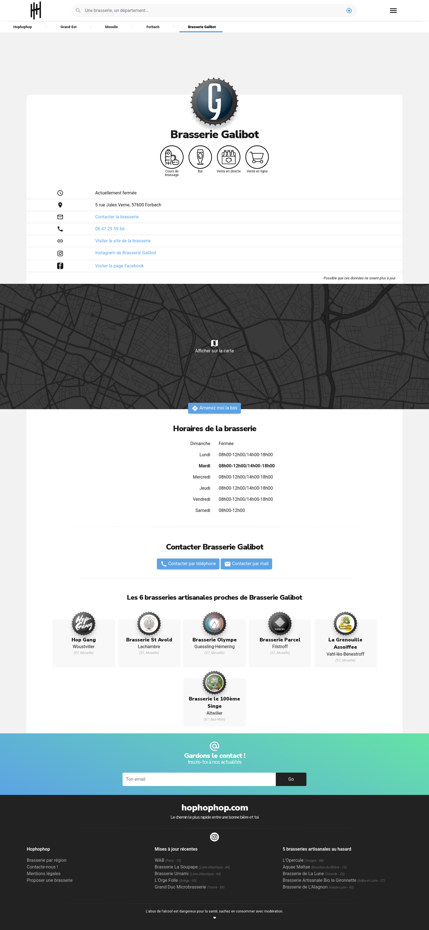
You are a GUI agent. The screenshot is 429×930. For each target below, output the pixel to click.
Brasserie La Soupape (192, 867)
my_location (349, 10)
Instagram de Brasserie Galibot (125, 252)
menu (393, 10)
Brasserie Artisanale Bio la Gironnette (334, 880)
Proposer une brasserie (49, 880)
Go (291, 779)
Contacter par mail (246, 564)
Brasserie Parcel (280, 639)
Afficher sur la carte (214, 346)
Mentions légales (43, 873)
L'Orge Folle (176, 880)
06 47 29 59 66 (110, 228)
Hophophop (36, 10)
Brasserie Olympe (214, 639)
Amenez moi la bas (214, 408)
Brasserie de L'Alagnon (318, 887)
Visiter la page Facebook (119, 265)
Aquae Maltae (315, 867)
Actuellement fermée (115, 193)
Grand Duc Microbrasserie (190, 887)
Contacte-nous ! (42, 867)
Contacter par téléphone (188, 564)
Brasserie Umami (188, 873)
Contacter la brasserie (117, 216)
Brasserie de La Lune (314, 873)
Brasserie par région (46, 860)
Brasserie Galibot (202, 27)
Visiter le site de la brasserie (123, 240)
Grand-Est (68, 27)
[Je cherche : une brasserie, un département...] (213, 10)
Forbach (153, 27)
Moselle (111, 27)
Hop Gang (84, 639)
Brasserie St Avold (149, 639)
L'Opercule (303, 860)
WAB (168, 860)
